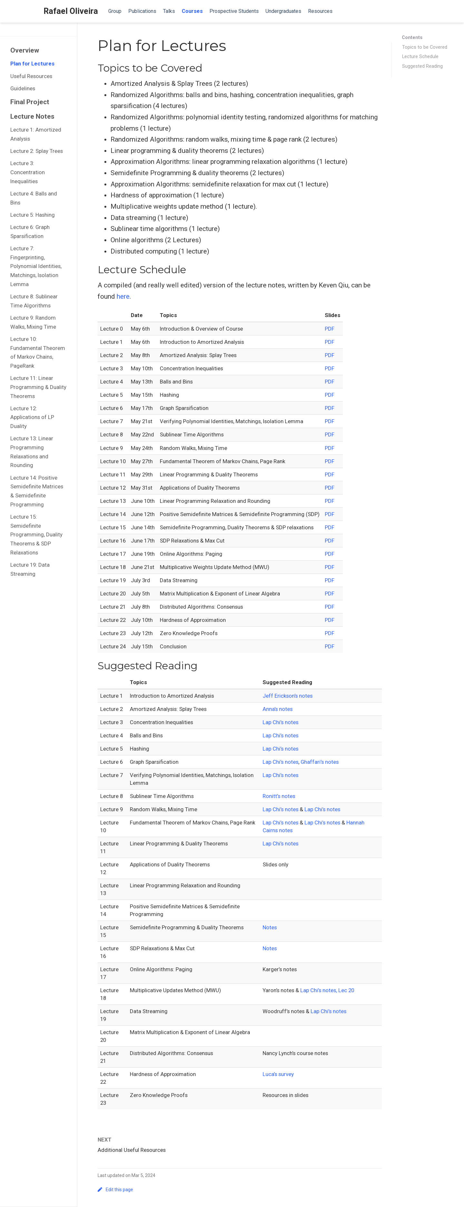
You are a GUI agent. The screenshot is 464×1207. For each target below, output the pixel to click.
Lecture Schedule (420, 56)
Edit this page (115, 1189)
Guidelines (22, 88)
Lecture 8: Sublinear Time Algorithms (34, 301)
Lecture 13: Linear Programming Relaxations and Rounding (31, 451)
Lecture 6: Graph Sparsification (30, 231)
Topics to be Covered (424, 47)
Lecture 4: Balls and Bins (33, 198)
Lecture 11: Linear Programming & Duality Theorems (38, 387)
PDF (329, 328)
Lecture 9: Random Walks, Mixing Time (33, 322)
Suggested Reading (422, 66)
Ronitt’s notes (279, 796)
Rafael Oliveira (71, 11)
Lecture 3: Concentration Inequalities (27, 172)
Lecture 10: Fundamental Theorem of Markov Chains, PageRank (37, 352)
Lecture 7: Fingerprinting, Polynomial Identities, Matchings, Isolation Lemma (36, 266)
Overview (24, 50)
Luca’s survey (278, 1074)
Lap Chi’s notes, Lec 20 (327, 990)
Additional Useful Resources (132, 1150)
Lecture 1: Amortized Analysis (35, 134)
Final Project (29, 102)
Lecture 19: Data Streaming (30, 569)
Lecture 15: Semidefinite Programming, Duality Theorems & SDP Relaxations (36, 535)
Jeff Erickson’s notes (288, 696)
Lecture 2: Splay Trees (36, 151)
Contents (412, 37)
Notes (270, 927)
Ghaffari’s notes (320, 762)
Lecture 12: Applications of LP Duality (32, 417)
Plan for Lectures (32, 63)
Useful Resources (31, 76)
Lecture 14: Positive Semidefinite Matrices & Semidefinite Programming (36, 491)
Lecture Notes (32, 116)
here (123, 296)
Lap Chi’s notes (280, 722)
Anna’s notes (278, 709)
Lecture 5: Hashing (32, 215)
